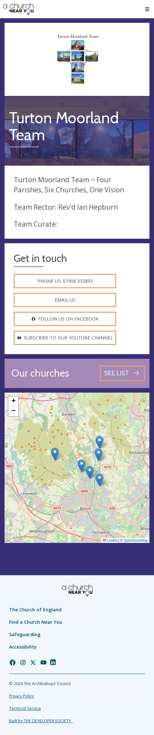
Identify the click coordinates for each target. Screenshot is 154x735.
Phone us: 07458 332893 (65, 281)
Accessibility (23, 647)
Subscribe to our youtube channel (65, 338)
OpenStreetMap (136, 540)
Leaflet (110, 540)
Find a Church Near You (35, 622)
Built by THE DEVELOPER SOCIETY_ (41, 721)
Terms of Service (25, 708)
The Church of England (35, 610)
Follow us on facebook (65, 319)
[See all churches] (122, 373)
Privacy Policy (21, 696)
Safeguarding (24, 634)
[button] (55, 454)
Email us (65, 300)
